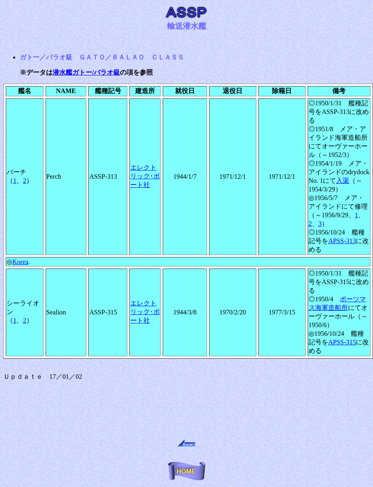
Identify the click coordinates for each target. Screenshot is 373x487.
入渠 (342, 180)
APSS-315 (342, 342)
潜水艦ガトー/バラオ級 (86, 72)
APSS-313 (342, 240)
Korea (20, 261)
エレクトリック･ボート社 (145, 176)
